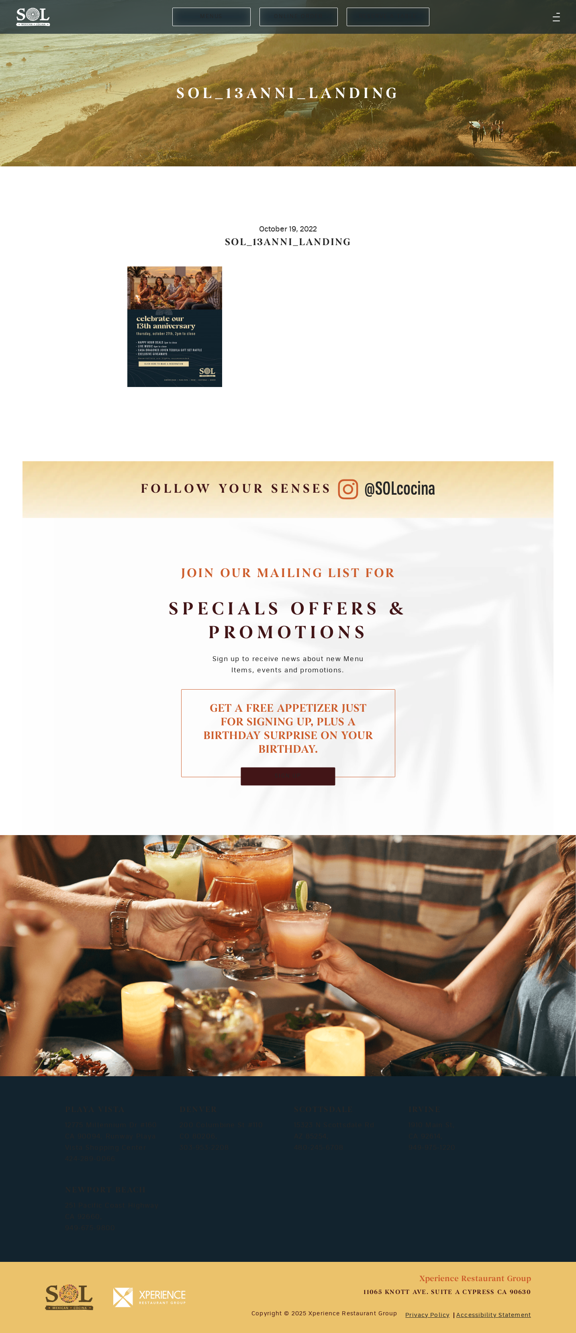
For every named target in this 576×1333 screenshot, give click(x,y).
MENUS (211, 16)
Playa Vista (95, 1110)
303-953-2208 (204, 1148)
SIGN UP (288, 776)
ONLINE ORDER (298, 16)
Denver (198, 1110)
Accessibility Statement (493, 1315)
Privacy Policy (427, 1315)
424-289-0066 (90, 1159)
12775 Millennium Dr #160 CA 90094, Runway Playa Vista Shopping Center (111, 1136)
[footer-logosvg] (69, 1297)
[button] (556, 17)
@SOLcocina (399, 489)
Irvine (425, 1110)
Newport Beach (105, 1190)
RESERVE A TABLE (388, 16)
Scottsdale (323, 1110)
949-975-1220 (432, 1148)
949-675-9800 (90, 1228)
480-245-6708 (318, 1148)
